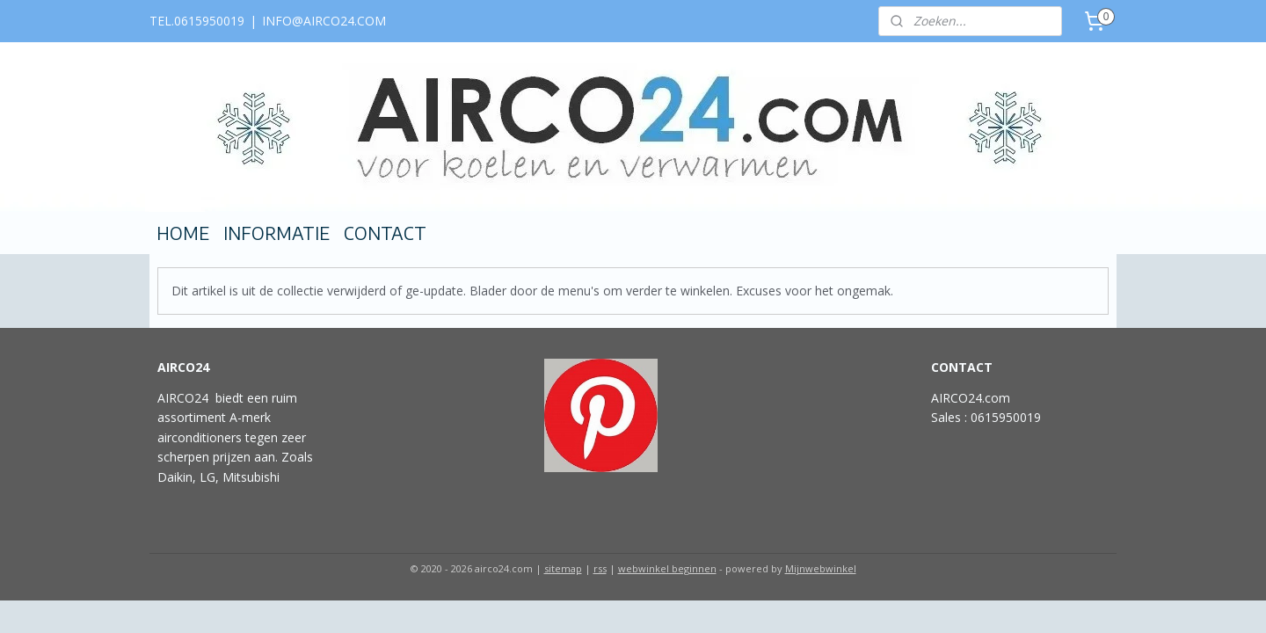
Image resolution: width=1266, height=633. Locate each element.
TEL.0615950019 (196, 20)
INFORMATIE (276, 233)
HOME (182, 233)
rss (600, 568)
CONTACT (385, 233)
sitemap (563, 568)
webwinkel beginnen (667, 568)
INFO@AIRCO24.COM (324, 20)
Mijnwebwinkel (820, 568)
